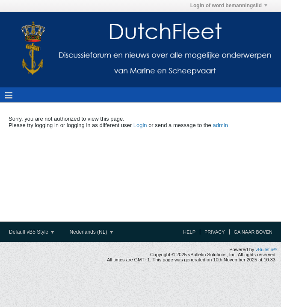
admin (220, 125)
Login (140, 125)
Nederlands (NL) (90, 232)
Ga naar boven (253, 232)
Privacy (214, 232)
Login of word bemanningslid (228, 6)
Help (189, 232)
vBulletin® (266, 249)
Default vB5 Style (31, 232)
